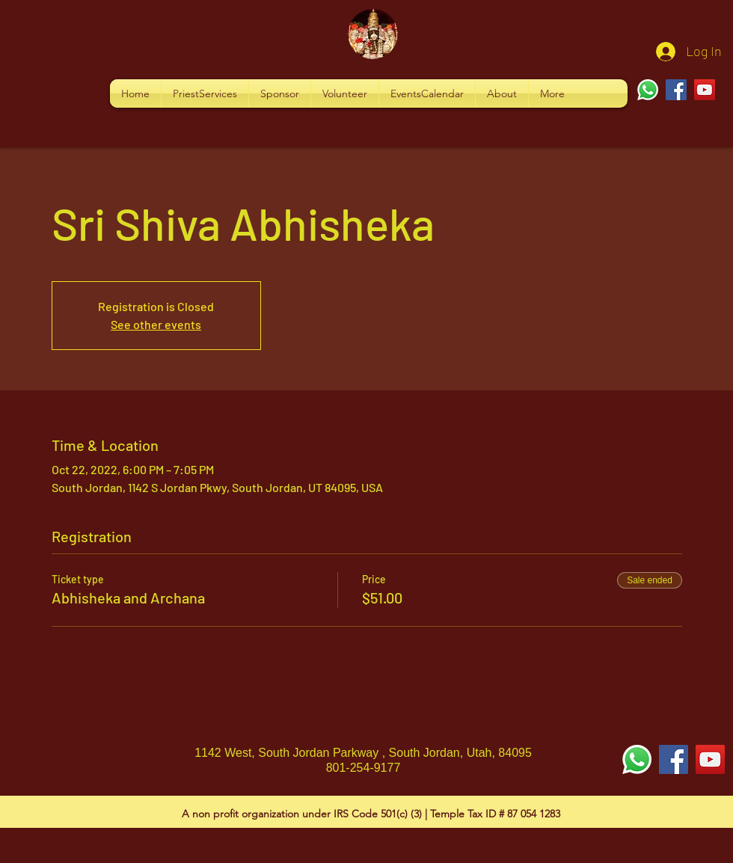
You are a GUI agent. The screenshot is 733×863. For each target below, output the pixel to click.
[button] (205, 93)
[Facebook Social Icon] (673, 759)
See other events (156, 324)
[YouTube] (704, 89)
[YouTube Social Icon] (710, 759)
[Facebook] (676, 89)
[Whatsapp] (647, 89)
